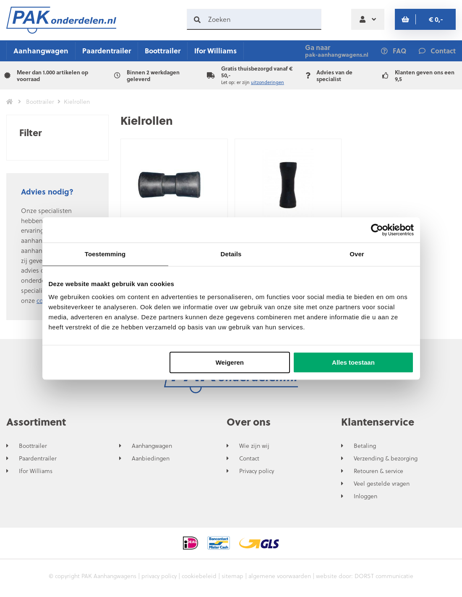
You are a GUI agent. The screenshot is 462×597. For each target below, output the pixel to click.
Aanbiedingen (151, 458)
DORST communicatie (384, 575)
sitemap (232, 575)
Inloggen (365, 496)
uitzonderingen (267, 82)
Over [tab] (357, 254)
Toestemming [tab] (105, 254)
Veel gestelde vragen (382, 483)
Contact (249, 458)
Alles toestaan (353, 362)
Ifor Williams (215, 50)
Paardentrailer (106, 50)
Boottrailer (162, 50)
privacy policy (159, 575)
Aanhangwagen (40, 50)
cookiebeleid (199, 575)
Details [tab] (231, 254)
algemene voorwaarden (279, 575)
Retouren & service (378, 471)
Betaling (365, 445)
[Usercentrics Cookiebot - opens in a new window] (377, 230)
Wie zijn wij (254, 445)
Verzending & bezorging (386, 458)
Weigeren (230, 362)
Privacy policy (256, 471)
